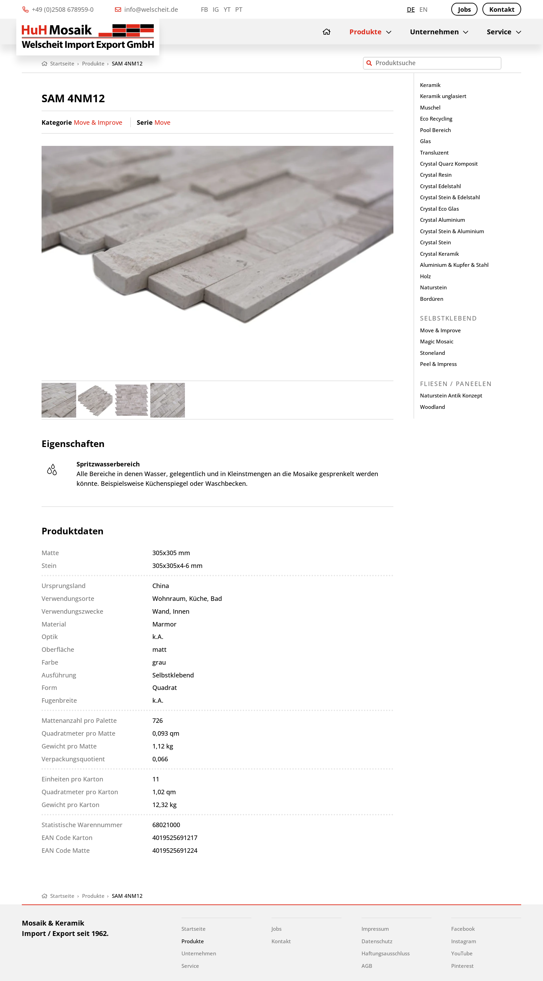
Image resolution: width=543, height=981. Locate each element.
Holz (425, 276)
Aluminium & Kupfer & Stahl (454, 264)
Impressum (375, 928)
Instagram (463, 941)
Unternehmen (434, 31)
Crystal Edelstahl (440, 186)
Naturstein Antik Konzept (451, 395)
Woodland (432, 406)
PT (238, 9)
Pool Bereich (435, 129)
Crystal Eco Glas (439, 208)
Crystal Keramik (439, 253)
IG (216, 9)
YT (227, 9)
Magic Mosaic (436, 341)
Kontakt (502, 9)
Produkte (365, 31)
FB (204, 9)
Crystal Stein (435, 242)
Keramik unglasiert (443, 96)
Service (499, 31)
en (423, 9)
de (411, 9)
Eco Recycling (436, 118)
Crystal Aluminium (442, 219)
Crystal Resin (436, 174)
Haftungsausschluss (386, 953)
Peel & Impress (438, 363)
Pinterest (462, 965)
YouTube (462, 953)
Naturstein (433, 287)
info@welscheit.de (146, 9)
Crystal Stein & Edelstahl (450, 197)
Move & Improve (98, 122)
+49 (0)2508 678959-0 (58, 9)
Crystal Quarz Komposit (449, 163)
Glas (425, 141)
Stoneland (432, 352)
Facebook (463, 928)
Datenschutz (377, 941)
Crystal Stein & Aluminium (452, 231)
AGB (367, 965)
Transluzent (434, 152)
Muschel (430, 107)
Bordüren (431, 298)
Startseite (193, 928)
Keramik (430, 84)
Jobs (464, 9)
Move (162, 122)
